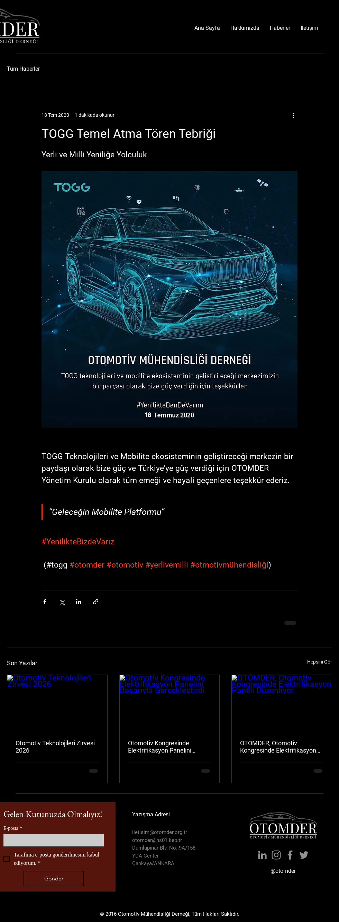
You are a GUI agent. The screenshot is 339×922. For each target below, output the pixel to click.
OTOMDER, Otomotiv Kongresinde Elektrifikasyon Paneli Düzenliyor (278, 746)
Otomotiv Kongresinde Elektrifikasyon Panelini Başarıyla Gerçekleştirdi (160, 746)
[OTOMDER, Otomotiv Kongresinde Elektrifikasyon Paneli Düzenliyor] (282, 703)
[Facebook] (290, 855)
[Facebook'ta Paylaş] (45, 601)
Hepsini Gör (319, 662)
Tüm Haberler (23, 68)
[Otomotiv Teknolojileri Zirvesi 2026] (57, 703)
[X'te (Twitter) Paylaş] (61, 601)
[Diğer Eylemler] (293, 115)
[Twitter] (304, 855)
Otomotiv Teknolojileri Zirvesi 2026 (55, 746)
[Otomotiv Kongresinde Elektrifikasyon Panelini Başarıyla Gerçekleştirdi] (170, 703)
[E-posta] (51, 840)
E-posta (12, 828)
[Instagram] (276, 855)
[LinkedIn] (262, 855)
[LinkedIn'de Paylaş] (78, 601)
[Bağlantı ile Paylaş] (95, 601)
